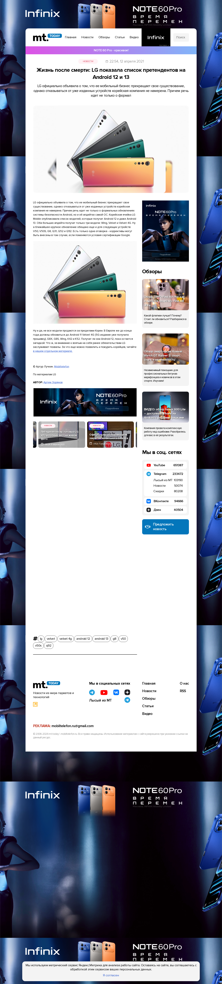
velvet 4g (65, 638)
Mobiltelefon (61, 366)
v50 (123, 638)
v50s (38, 645)
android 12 (83, 638)
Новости (88, 61)
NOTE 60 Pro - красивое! (111, 50)
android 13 (101, 638)
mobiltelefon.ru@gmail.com (72, 726)
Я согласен (111, 975)
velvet (51, 638)
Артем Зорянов (53, 382)
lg (41, 638)
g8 (114, 638)
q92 (48, 645)
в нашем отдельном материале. (53, 351)
